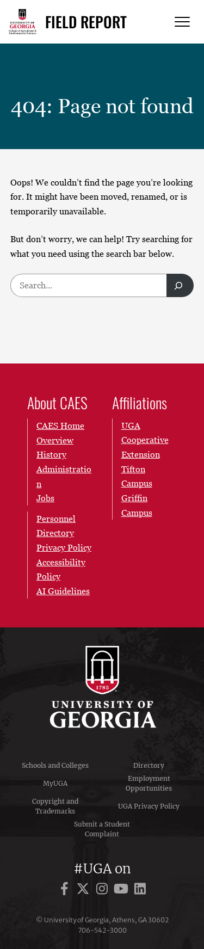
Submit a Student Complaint (102, 829)
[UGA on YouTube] (122, 890)
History (51, 454)
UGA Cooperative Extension (145, 440)
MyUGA (55, 783)
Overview (54, 440)
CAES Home (60, 425)
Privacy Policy (63, 547)
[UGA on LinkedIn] (140, 890)
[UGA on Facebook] (66, 890)
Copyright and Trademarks (55, 806)
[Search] (180, 285)
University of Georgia (102, 686)
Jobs (45, 498)
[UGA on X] (84, 890)
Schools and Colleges (55, 765)
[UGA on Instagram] (103, 890)
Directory (148, 765)
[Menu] (182, 22)
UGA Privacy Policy (149, 806)
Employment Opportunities (149, 783)
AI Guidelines (63, 591)
